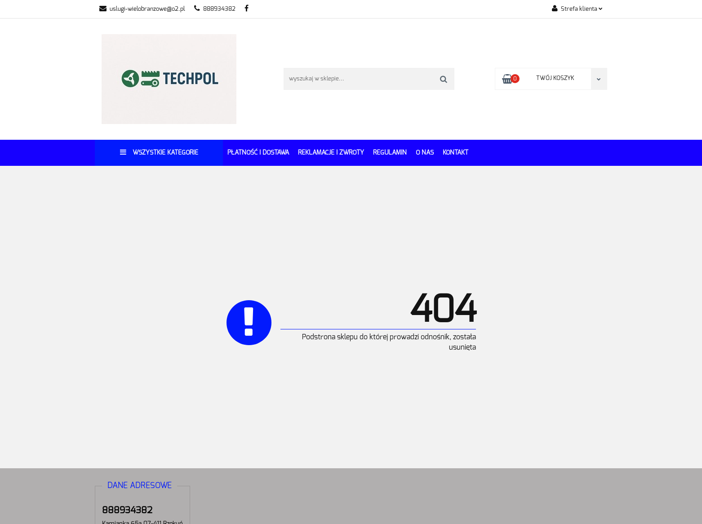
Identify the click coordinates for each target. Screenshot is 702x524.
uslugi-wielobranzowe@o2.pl (142, 9)
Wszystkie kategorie (159, 152)
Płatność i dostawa (258, 153)
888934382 (214, 9)
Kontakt (455, 153)
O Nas (425, 153)
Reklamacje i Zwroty (331, 153)
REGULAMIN (390, 153)
